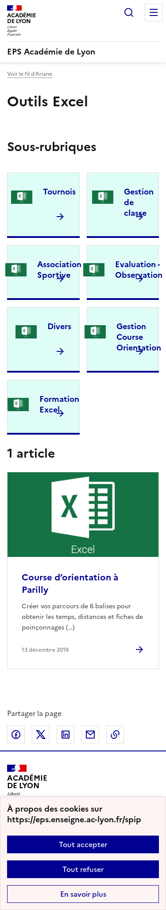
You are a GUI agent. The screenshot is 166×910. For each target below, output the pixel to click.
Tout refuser (83, 869)
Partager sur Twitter (41, 734)
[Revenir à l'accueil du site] (27, 785)
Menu (153, 12)
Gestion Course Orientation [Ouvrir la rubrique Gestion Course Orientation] (138, 337)
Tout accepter (83, 844)
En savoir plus (83, 894)
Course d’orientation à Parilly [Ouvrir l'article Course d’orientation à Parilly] (70, 583)
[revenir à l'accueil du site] (83, 52)
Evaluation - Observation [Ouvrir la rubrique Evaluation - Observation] (138, 269)
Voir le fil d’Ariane (29, 74)
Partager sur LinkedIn (65, 734)
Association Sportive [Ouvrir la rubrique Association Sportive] (59, 269)
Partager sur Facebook (16, 734)
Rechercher (129, 12)
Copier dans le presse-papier (115, 734)
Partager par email (90, 734)
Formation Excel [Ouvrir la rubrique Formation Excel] (59, 404)
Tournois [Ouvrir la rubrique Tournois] (59, 192)
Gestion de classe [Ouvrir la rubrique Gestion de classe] (139, 202)
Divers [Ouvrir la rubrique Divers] (59, 326)
